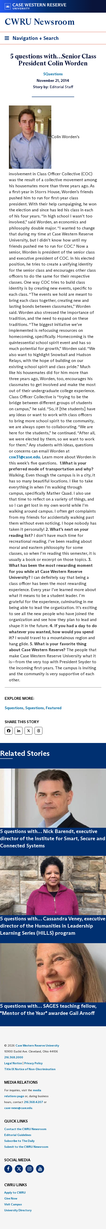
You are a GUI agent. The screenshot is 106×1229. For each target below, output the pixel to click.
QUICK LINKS (16, 1121)
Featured (53, 708)
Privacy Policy (33, 1063)
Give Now (10, 1198)
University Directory (18, 1210)
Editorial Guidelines (17, 1135)
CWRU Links (15, 1185)
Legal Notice (13, 1063)
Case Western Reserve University (37, 1045)
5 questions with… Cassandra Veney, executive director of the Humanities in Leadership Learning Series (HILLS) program (52, 926)
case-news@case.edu (18, 1108)
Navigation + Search (30, 39)
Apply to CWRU (15, 1192)
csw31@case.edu (24, 456)
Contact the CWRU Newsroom (25, 1129)
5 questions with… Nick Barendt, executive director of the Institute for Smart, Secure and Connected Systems (52, 838)
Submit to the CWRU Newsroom (26, 1147)
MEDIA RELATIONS (21, 1082)
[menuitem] (53, 1129)
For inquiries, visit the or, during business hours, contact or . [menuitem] (26, 1099)
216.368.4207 (33, 1102)
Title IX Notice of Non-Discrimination (30, 1069)
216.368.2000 (13, 1057)
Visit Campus (13, 1204)
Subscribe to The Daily (19, 1141)
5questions (14, 708)
